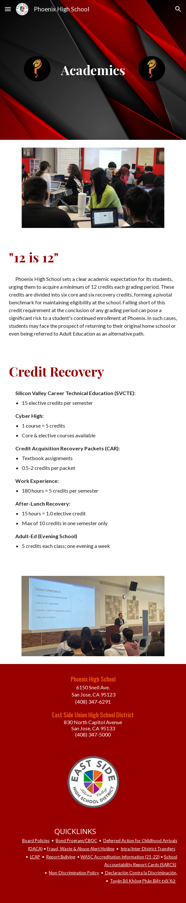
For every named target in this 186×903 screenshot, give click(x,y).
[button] (8, 9)
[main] (93, 69)
